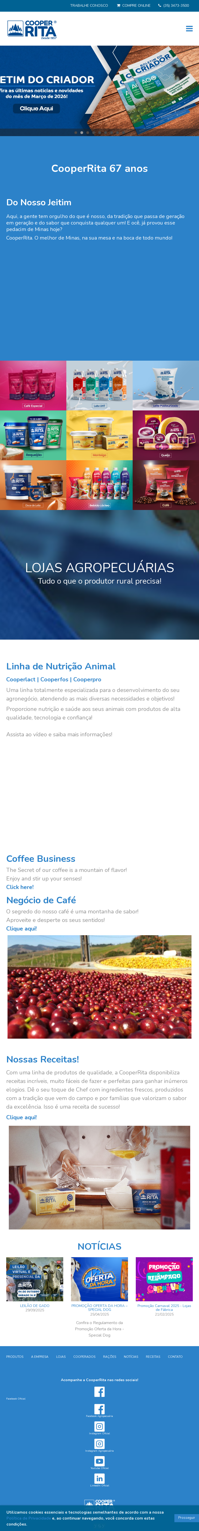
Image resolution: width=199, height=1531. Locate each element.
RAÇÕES (109, 1357)
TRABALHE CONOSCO (89, 5)
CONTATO (175, 1357)
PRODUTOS (14, 1357)
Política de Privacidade (28, 1518)
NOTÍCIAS (99, 1246)
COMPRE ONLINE (136, 5)
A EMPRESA (39, 1357)
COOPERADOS (84, 1357)
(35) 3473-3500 (176, 5)
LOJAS (61, 1357)
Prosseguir (186, 1517)
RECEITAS (153, 1357)
